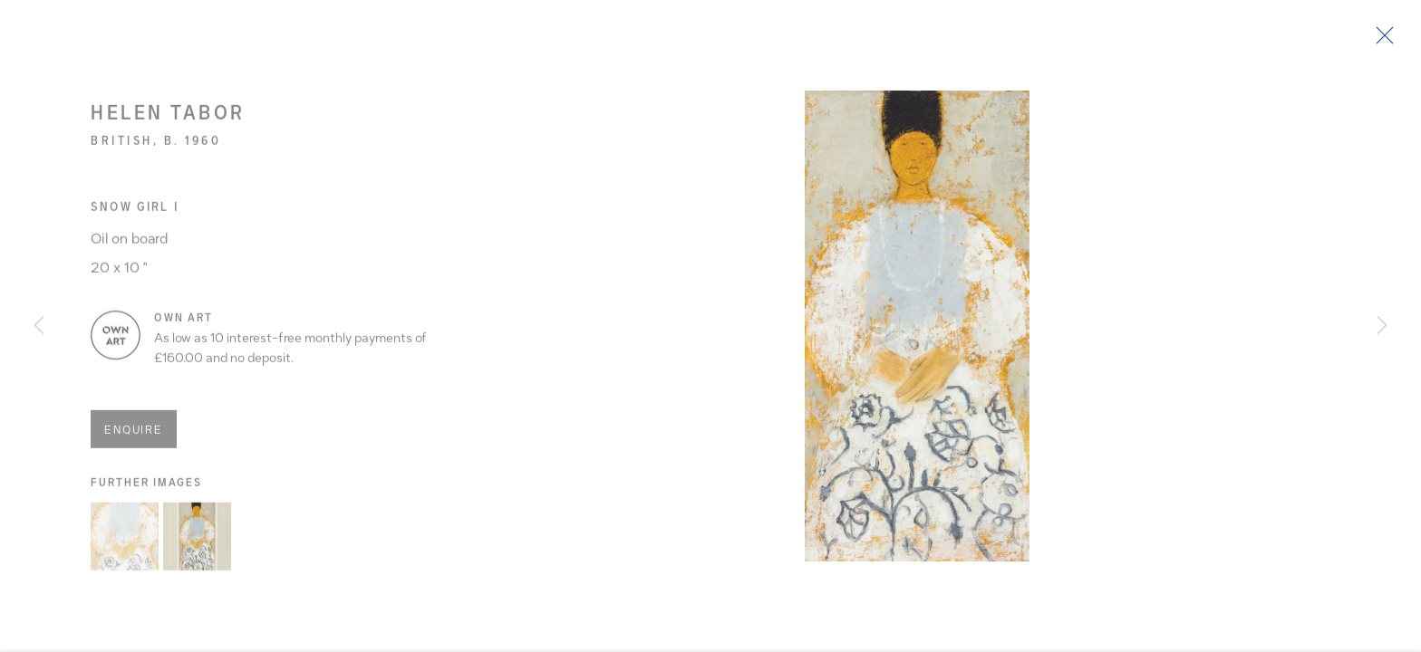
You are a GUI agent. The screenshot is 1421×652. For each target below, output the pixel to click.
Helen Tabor (168, 120)
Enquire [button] (133, 436)
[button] (125, 544)
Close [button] (1386, 40)
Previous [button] (39, 326)
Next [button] (1382, 326)
